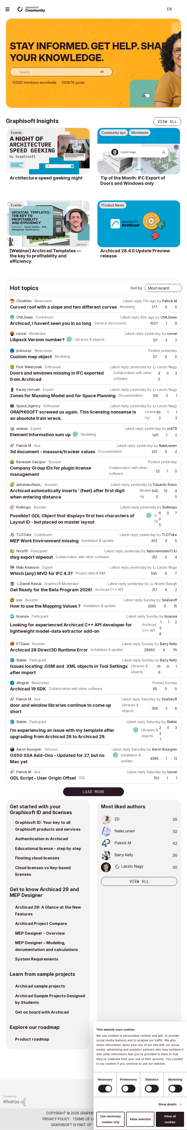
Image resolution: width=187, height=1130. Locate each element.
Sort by (136, 288)
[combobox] (61, 71)
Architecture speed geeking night (46, 177)
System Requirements (36, 959)
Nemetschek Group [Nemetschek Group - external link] (118, 1125)
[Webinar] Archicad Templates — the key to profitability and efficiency (45, 256)
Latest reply (132, 301)
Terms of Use (85, 1119)
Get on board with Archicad (42, 1012)
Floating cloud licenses (37, 858)
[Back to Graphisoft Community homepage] (32, 9)
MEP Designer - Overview (40, 933)
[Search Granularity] (98, 71)
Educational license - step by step (48, 848)
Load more (93, 791)
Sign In (179, 9)
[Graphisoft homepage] (163, 1086)
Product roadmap (32, 1039)
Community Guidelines (121, 1119)
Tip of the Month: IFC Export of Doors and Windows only (132, 180)
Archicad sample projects (40, 986)
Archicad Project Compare (41, 923)
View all (167, 121)
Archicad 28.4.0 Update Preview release (135, 253)
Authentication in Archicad (41, 838)
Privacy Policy (56, 1119)
